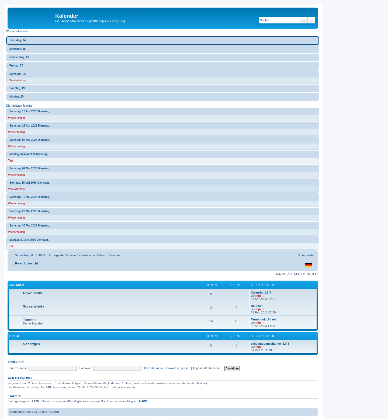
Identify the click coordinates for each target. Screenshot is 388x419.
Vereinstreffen (16, 189)
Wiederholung (17, 80)
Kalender (16, 285)
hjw (259, 295)
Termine (29, 320)
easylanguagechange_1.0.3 (270, 343)
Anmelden (16, 362)
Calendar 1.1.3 (261, 292)
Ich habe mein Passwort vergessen (167, 368)
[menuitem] (39, 255)
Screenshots (33, 306)
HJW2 (143, 401)
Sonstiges (31, 344)
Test (10, 160)
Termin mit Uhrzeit (264, 319)
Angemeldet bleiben (207, 368)
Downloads (32, 293)
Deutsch (256, 306)
